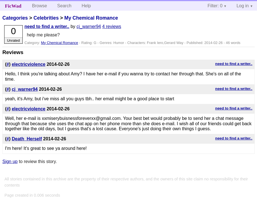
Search (64, 5)
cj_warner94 (89, 26)
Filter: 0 (215, 5)
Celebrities (46, 18)
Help (86, 5)
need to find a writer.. (46, 26)
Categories (15, 18)
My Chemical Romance (91, 18)
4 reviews (111, 26)
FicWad (13, 6)
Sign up (9, 161)
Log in (243, 5)
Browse (39, 5)
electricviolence (28, 64)
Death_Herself (27, 138)
